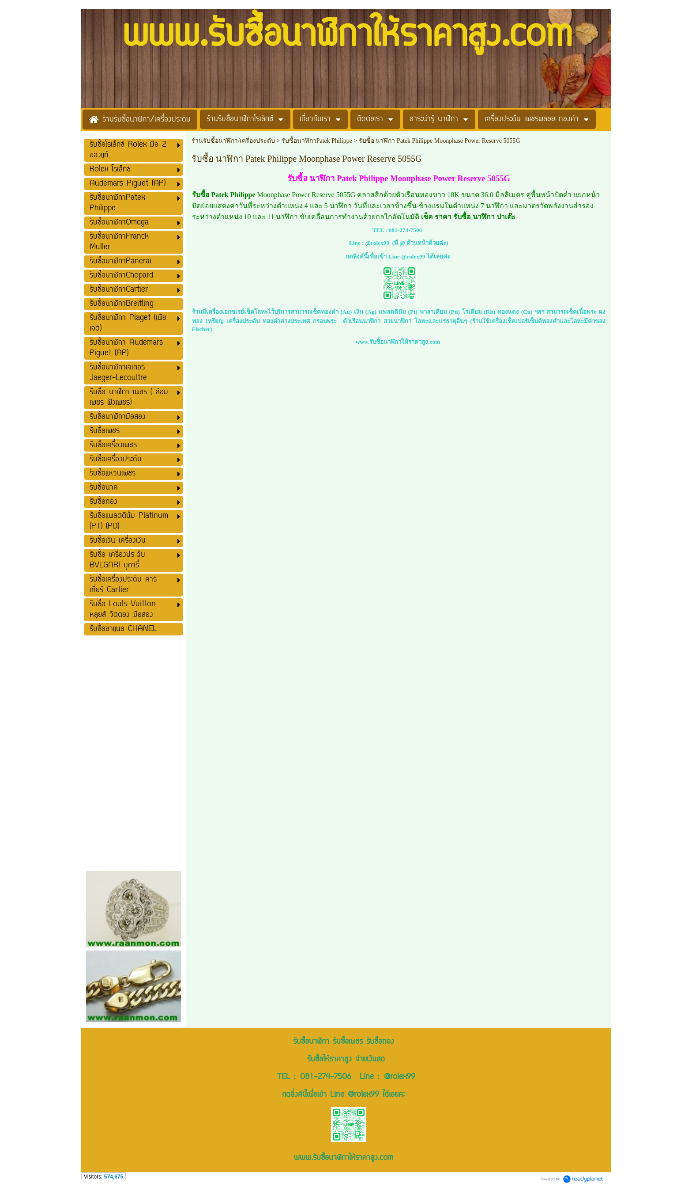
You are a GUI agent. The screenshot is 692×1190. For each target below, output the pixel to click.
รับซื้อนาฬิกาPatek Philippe (317, 140)
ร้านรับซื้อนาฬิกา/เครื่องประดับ (233, 140)
